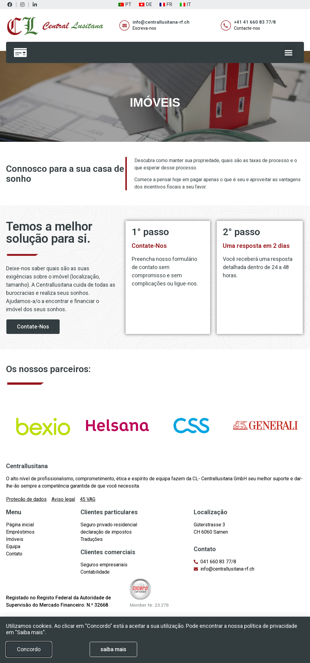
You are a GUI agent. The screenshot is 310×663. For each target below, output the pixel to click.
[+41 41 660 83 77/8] (226, 25)
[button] (288, 52)
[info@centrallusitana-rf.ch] (124, 25)
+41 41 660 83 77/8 (255, 22)
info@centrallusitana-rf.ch (161, 22)
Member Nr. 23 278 (149, 605)
